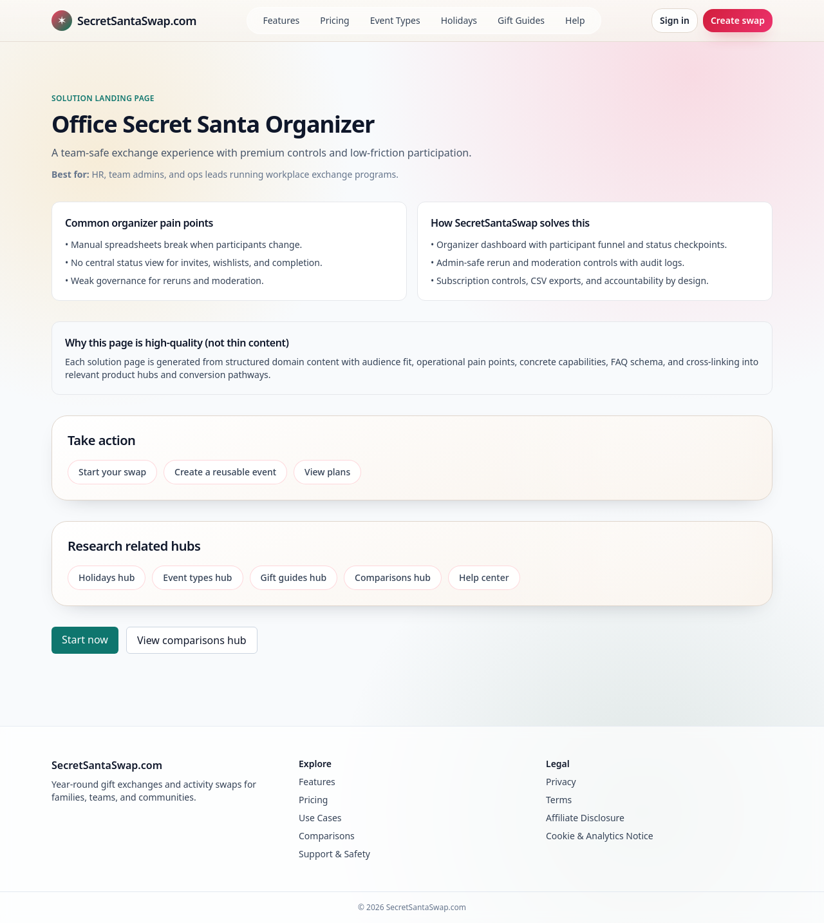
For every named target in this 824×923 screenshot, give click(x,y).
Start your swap (112, 472)
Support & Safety (334, 854)
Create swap (738, 20)
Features (281, 20)
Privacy (561, 782)
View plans (327, 472)
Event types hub (197, 577)
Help (575, 20)
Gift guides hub (294, 577)
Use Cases (320, 818)
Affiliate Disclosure (585, 818)
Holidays (459, 20)
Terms (559, 800)
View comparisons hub (192, 640)
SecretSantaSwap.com (124, 20)
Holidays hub (107, 577)
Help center (484, 577)
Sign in (674, 20)
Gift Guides (521, 20)
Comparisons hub (393, 577)
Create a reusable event (225, 472)
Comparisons (327, 836)
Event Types (395, 20)
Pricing (334, 20)
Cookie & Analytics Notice (599, 836)
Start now (85, 640)
